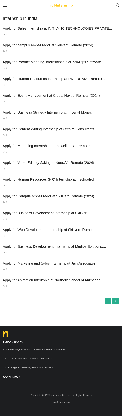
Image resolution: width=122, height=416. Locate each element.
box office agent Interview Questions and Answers (28, 367)
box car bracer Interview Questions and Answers (27, 358)
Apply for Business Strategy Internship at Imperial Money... (48, 112)
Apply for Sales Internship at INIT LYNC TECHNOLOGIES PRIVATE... (57, 28)
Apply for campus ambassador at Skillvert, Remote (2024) (48, 45)
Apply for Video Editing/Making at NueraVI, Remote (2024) (48, 163)
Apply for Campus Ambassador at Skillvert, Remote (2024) (48, 196)
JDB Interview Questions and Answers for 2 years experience (34, 349)
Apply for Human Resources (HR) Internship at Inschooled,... (50, 179)
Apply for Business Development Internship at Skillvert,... (47, 213)
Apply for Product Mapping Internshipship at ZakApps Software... (53, 62)
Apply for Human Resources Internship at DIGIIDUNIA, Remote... (54, 79)
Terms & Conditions (60, 402)
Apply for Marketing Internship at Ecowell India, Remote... (48, 146)
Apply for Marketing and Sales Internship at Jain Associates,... (51, 263)
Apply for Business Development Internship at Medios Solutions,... (54, 246)
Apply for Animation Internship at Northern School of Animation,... (53, 280)
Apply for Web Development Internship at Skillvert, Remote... (50, 230)
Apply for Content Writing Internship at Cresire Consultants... (50, 129)
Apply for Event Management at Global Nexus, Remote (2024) (51, 95)
